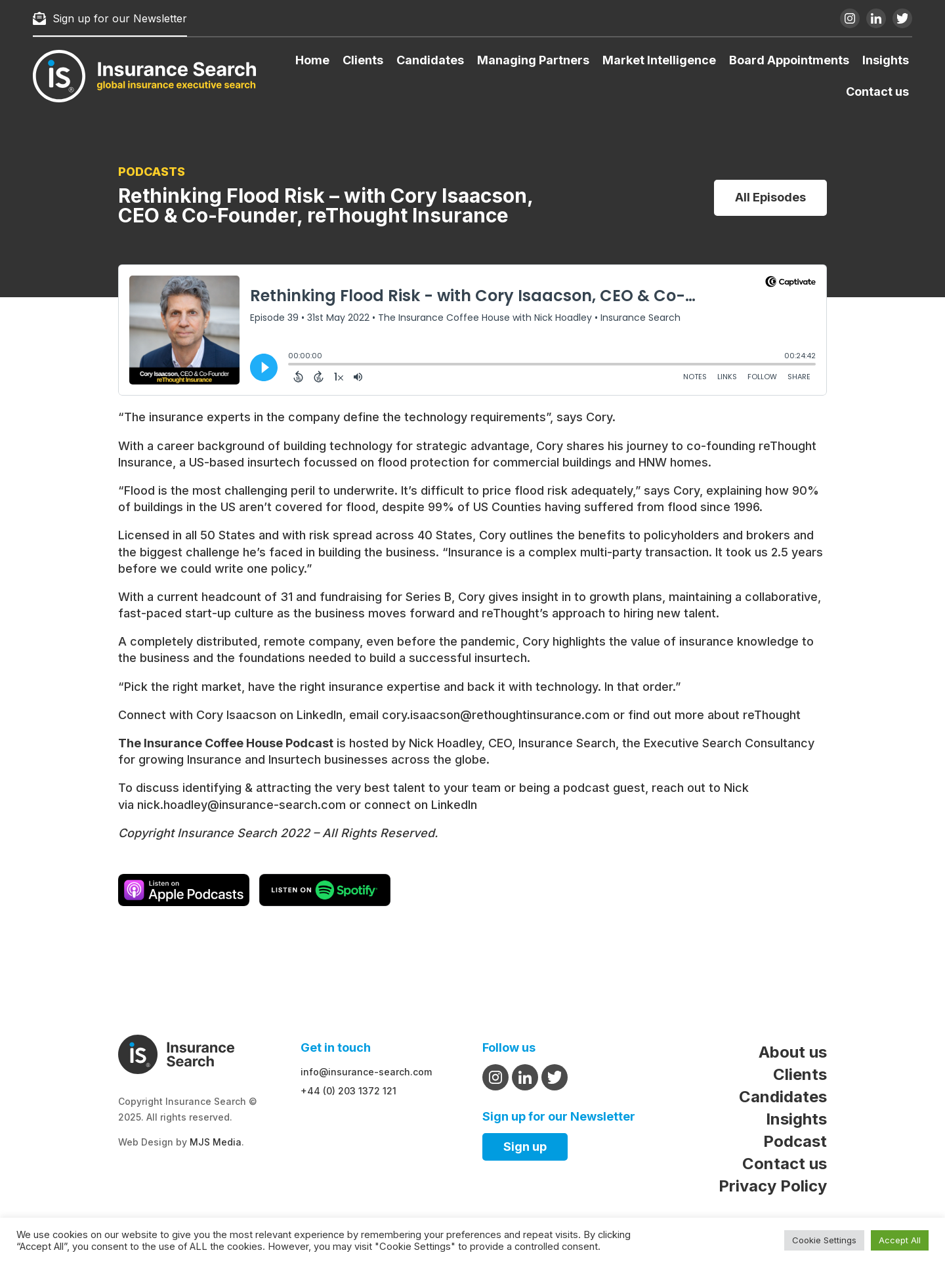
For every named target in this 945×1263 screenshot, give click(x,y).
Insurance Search (567, 743)
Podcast (795, 1141)
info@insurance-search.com (366, 1071)
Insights (885, 60)
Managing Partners (533, 60)
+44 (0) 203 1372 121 (348, 1090)
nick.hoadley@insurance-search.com (241, 805)
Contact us (877, 91)
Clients (363, 60)
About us (793, 1052)
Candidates (430, 60)
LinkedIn (320, 715)
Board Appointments (789, 60)
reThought (772, 715)
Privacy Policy (773, 1185)
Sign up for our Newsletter (110, 18)
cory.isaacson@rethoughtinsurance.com (496, 715)
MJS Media (216, 1142)
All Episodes (770, 197)
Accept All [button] (900, 1240)
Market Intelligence (659, 60)
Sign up (525, 1146)
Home (312, 60)
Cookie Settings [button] (824, 1240)
